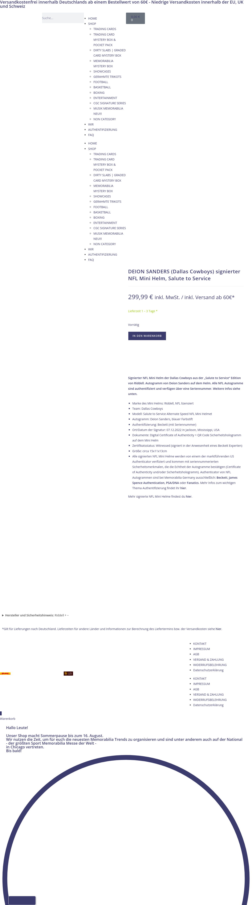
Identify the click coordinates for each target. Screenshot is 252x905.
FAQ (91, 135)
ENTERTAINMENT (105, 98)
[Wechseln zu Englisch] (182, 17)
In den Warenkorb (147, 336)
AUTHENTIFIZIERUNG (102, 130)
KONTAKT (200, 543)
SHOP (92, 24)
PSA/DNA (172, 483)
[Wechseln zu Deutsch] (174, 17)
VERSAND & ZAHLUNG (208, 559)
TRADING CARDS (104, 29)
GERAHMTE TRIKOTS (107, 77)
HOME (92, 18)
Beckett (222, 478)
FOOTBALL (100, 82)
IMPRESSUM (201, 548)
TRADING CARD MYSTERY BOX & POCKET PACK (104, 39)
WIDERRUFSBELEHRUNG (210, 564)
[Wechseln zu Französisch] (190, 17)
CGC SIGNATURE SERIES (109, 103)
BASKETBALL (102, 87)
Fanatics (193, 483)
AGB (196, 553)
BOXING (99, 93)
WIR (90, 124)
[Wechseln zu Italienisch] (198, 17)
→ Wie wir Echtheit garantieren (186, 365)
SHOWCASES (102, 71)
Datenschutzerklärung (208, 569)
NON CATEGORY (104, 119)
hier (183, 488)
